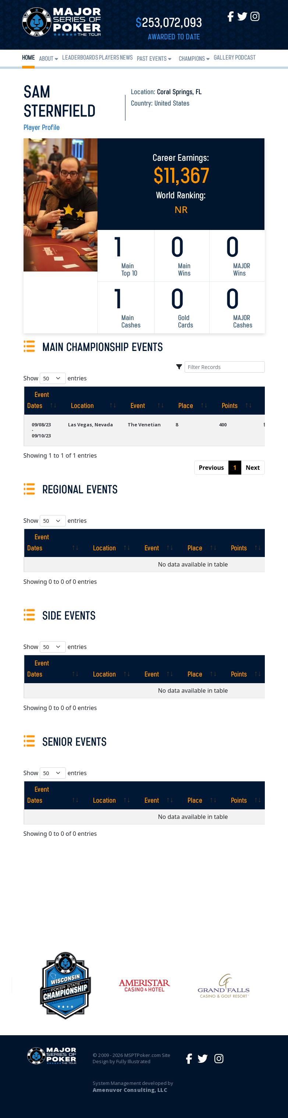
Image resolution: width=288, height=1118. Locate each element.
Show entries (55, 378)
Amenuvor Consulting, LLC (130, 1089)
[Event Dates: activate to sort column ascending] (42, 401)
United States (171, 103)
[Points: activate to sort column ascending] (233, 401)
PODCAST (245, 57)
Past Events (152, 59)
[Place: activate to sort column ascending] (189, 401)
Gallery (224, 57)
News (126, 57)
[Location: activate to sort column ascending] (90, 401)
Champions (192, 59)
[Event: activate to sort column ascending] (144, 401)
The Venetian (144, 424)
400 (223, 424)
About (46, 59)
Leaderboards (80, 57)
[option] (144, 985)
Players (109, 57)
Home (28, 57)
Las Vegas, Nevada (90, 424)
